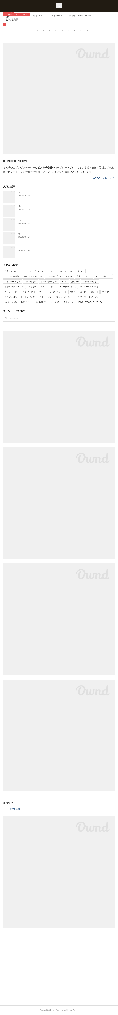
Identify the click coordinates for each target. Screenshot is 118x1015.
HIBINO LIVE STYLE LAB (89, 302)
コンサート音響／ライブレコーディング (23, 276)
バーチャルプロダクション (59, 276)
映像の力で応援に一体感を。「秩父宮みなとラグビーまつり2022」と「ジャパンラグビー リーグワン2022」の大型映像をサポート (58, 15)
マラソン (11, 297)
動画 (25, 302)
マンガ (54, 302)
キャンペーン (12, 282)
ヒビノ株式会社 (11, 809)
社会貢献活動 (90, 282)
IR (64, 282)
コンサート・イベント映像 (16, 15)
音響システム (12, 271)
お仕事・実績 (49, 282)
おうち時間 (39, 302)
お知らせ (30, 282)
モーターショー (57, 292)
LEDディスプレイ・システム (39, 271)
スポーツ (29, 292)
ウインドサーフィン (87, 297)
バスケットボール (64, 297)
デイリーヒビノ (89, 287)
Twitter (68, 302)
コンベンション (78, 292)
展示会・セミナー (14, 287)
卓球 (105, 292)
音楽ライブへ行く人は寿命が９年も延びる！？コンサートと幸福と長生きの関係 (51, 206)
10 (87, 30)
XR (42, 292)
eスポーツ (11, 302)
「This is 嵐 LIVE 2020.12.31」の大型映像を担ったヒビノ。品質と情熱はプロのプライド (55, 247)
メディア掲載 (103, 276)
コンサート (11, 292)
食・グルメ (47, 287)
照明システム (84, 276)
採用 (75, 282)
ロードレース (28, 297)
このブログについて (104, 177)
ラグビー (45, 297)
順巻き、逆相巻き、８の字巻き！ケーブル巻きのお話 (40, 192)
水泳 (94, 292)
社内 (32, 287)
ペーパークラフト (67, 287)
